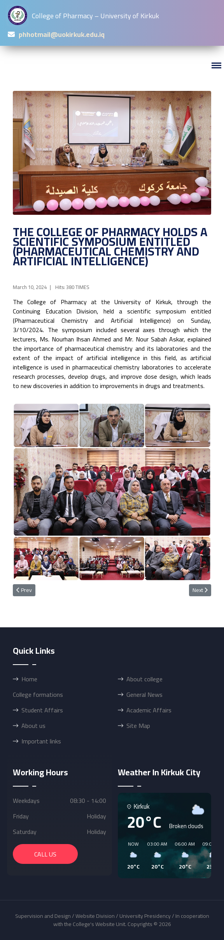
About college (144, 679)
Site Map (138, 725)
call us (45, 854)
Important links (41, 741)
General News (144, 694)
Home (29, 679)
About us (33, 725)
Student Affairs (42, 710)
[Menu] (216, 65)
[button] (131, 855)
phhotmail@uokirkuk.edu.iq (62, 34)
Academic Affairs (149, 710)
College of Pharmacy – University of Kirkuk (83, 15)
